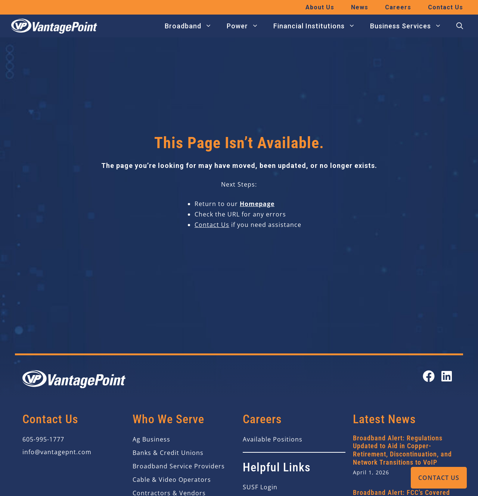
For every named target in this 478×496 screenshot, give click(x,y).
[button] (460, 26)
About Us (319, 7)
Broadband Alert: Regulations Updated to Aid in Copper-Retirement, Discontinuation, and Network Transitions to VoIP (402, 450)
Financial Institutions (318, 26)
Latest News (384, 419)
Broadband (192, 26)
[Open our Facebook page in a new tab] (429, 376)
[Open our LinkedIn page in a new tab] (447, 376)
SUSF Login (260, 487)
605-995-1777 (43, 439)
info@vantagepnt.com (56, 452)
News (359, 7)
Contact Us (438, 478)
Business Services (409, 26)
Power (246, 26)
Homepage (257, 204)
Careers (398, 7)
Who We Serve (168, 419)
